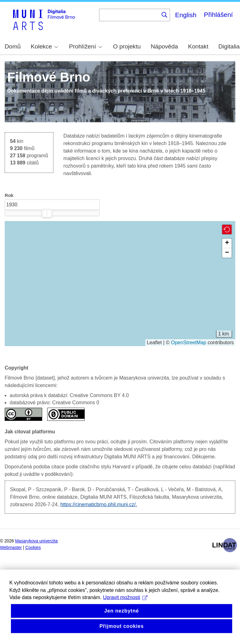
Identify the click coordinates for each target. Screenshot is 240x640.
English (185, 14)
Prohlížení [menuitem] (85, 46)
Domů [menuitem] (13, 46)
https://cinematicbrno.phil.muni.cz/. (98, 504)
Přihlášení (218, 14)
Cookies (33, 547)
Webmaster (11, 547)
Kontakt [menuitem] (198, 46)
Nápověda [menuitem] (164, 46)
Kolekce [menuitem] (44, 46)
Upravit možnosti (125, 606)
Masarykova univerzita (36, 541)
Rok (9, 195)
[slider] (47, 213)
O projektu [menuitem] (127, 46)
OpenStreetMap (188, 342)
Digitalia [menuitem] (229, 46)
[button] (227, 229)
